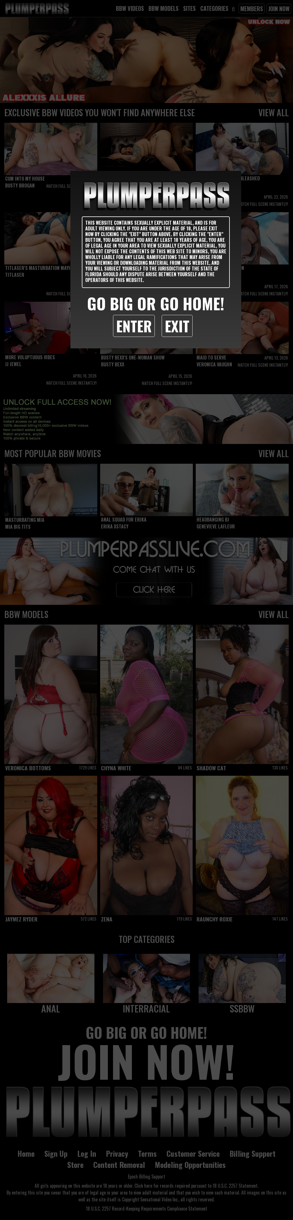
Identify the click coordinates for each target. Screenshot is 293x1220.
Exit (177, 325)
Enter (134, 325)
